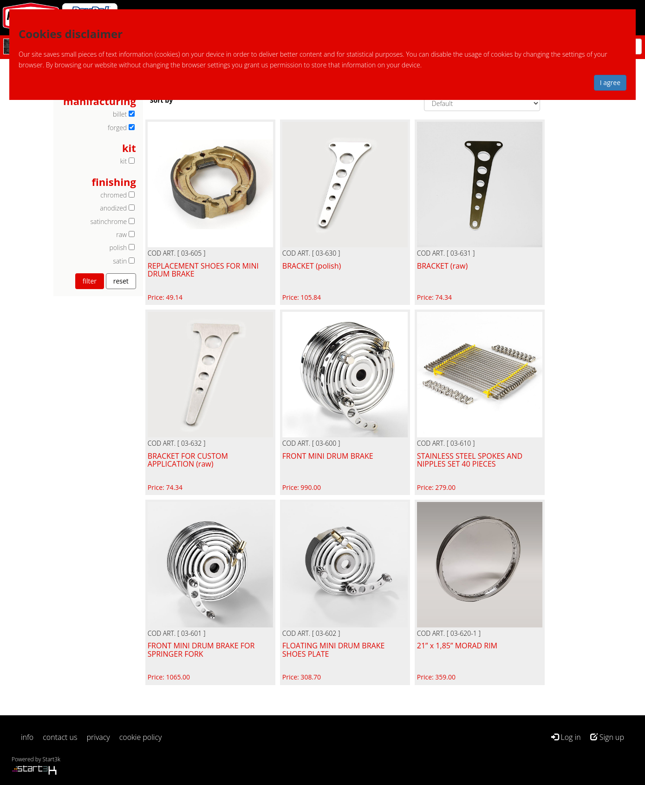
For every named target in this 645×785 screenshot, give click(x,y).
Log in (565, 737)
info (27, 737)
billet (120, 114)
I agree (610, 82)
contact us (60, 737)
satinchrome (109, 221)
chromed (113, 195)
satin (120, 261)
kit (123, 161)
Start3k (51, 759)
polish (118, 247)
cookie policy (140, 737)
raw (121, 234)
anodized (113, 208)
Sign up (607, 737)
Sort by (161, 100)
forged (117, 127)
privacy (98, 737)
